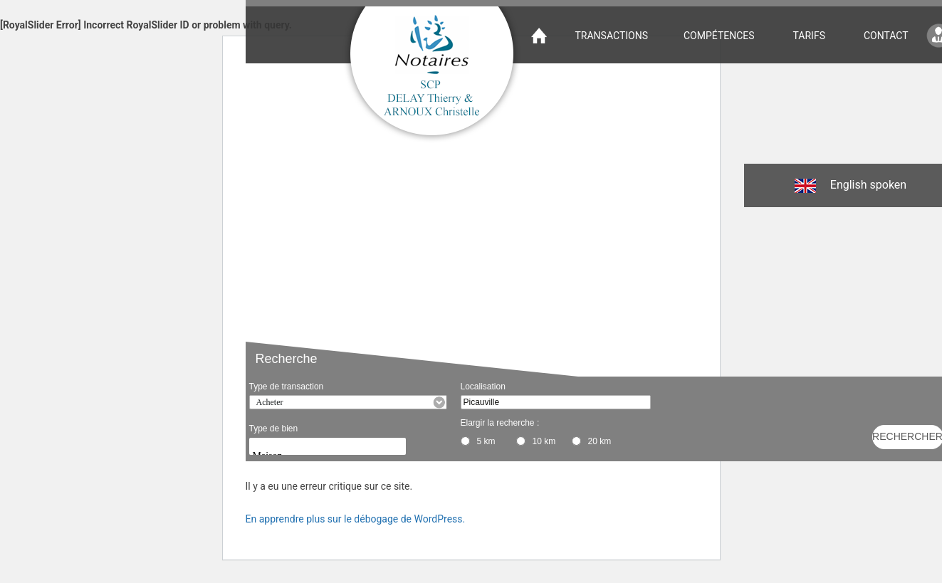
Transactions (611, 35)
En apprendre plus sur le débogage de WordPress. (356, 519)
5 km (486, 441)
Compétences (719, 35)
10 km (544, 441)
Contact (886, 35)
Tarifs (809, 35)
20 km (600, 441)
